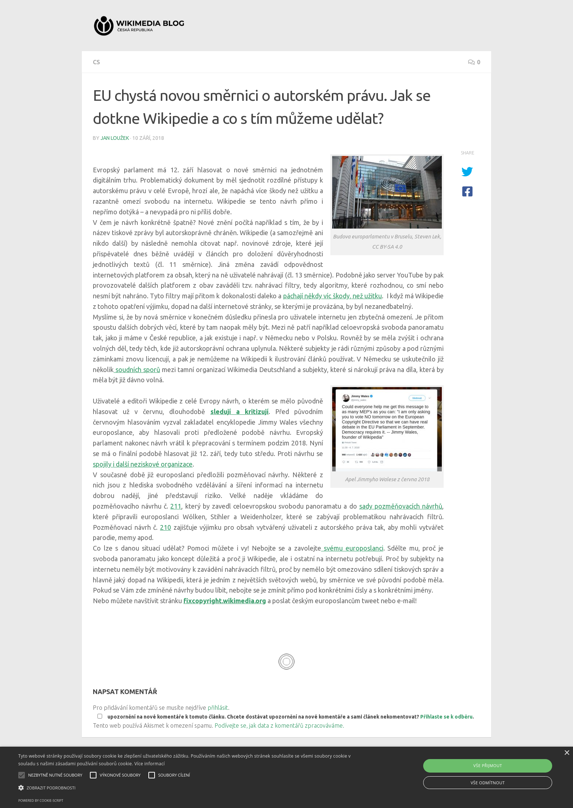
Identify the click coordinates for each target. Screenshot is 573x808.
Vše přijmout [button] (487, 765)
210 (165, 527)
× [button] (566, 753)
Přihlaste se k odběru (446, 717)
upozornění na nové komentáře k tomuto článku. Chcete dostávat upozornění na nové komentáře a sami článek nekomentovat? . (284, 717)
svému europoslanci (352, 548)
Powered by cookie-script (40, 800)
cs (96, 62)
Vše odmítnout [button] (488, 782)
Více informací (149, 764)
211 (175, 506)
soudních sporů (137, 369)
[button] (192, 788)
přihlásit (218, 707)
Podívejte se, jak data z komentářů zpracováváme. (279, 725)
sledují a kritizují (239, 411)
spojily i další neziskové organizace (143, 464)
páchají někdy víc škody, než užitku (332, 295)
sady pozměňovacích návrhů (400, 506)
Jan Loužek (114, 138)
